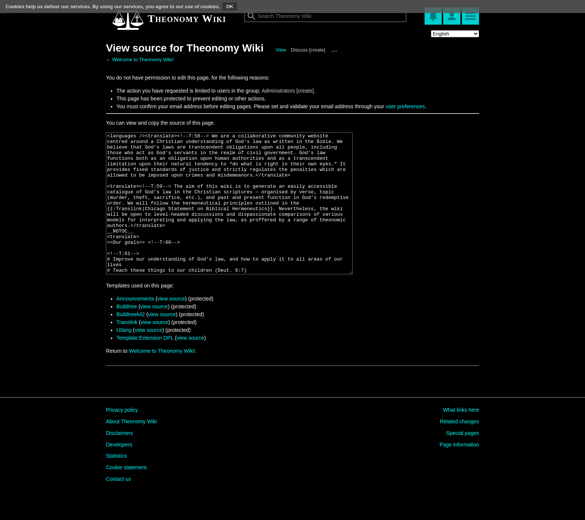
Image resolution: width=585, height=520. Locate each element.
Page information (459, 473)
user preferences (405, 106)
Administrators (278, 91)
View (280, 50)
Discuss (299, 50)
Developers (119, 473)
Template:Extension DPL (144, 366)
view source (171, 327)
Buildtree (126, 334)
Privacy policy (122, 438)
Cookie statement (126, 495)
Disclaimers (119, 461)
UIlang (123, 358)
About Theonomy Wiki (131, 449)
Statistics (116, 484)
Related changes (459, 449)
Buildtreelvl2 (130, 342)
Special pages (462, 461)
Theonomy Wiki (187, 18)
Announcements (135, 327)
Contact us (118, 507)
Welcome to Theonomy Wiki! (143, 59)
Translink (126, 350)
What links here (461, 438)
